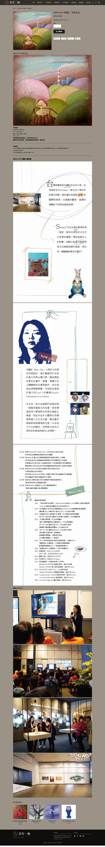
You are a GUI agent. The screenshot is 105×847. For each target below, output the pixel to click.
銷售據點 (81, 3)
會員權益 (73, 3)
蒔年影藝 (66, 3)
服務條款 (45, 844)
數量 (55, 24)
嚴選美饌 (57, 3)
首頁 (33, 3)
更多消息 (88, 3)
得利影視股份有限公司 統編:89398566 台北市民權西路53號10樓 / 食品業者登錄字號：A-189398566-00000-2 (63, 839)
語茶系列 (40, 3)
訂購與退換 (54, 844)
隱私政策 (50, 844)
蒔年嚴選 (49, 3)
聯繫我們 (60, 844)
